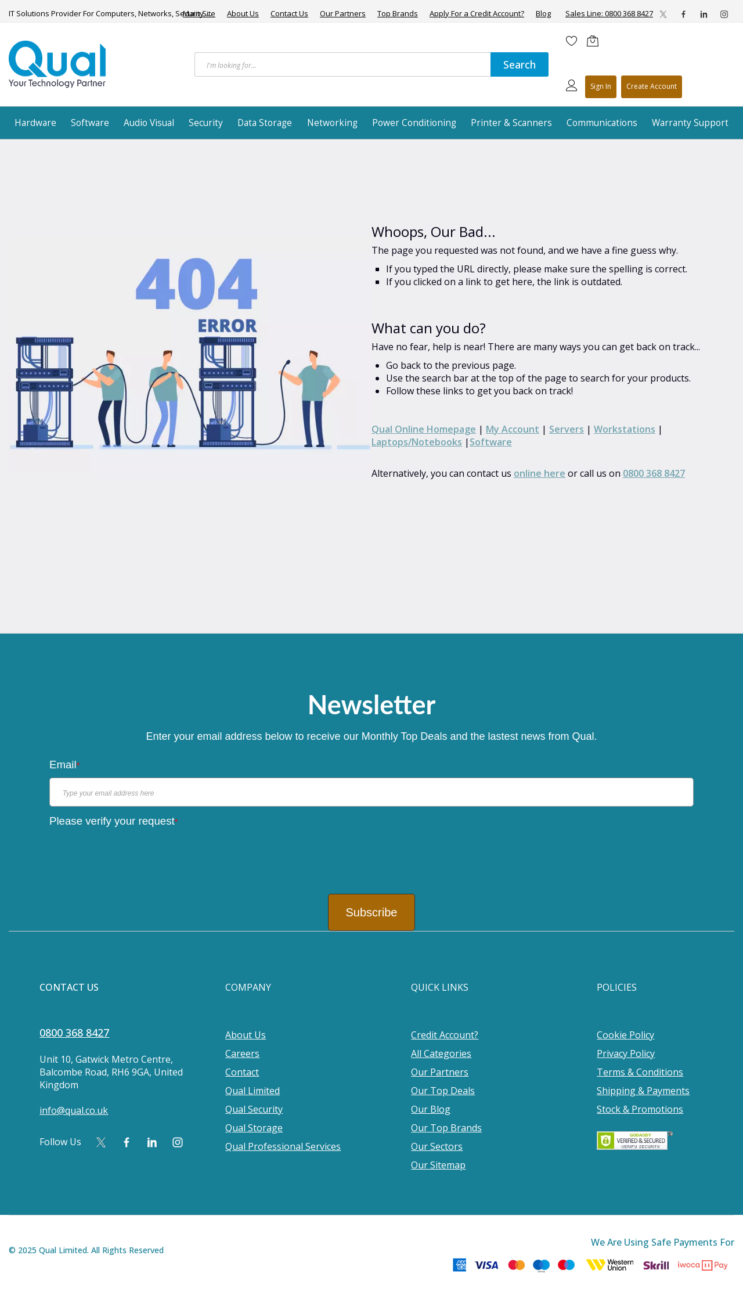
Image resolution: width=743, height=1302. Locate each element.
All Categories (441, 1053)
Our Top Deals (443, 1090)
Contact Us (289, 14)
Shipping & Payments (643, 1090)
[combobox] (342, 64)
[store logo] (58, 64)
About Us (243, 14)
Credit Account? (444, 1034)
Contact (242, 1072)
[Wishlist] (572, 40)
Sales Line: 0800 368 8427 (609, 13)
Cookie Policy (625, 1034)
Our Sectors (437, 1146)
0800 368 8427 (654, 473)
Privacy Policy (626, 1053)
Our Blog (430, 1109)
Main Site (199, 14)
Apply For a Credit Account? (477, 14)
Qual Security (254, 1109)
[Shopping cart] (595, 40)
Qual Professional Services (283, 1146)
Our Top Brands (446, 1127)
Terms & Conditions (640, 1072)
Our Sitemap (438, 1165)
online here (539, 473)
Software (491, 442)
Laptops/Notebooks (417, 442)
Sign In (600, 86)
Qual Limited (252, 1090)
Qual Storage (254, 1127)
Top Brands (397, 14)
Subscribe (372, 912)
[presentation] (137, 856)
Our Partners (343, 14)
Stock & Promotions (640, 1109)
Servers (566, 429)
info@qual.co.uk (73, 1110)
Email (64, 764)
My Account (512, 429)
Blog (543, 14)
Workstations (624, 429)
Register (651, 86)
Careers (242, 1053)
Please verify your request (113, 821)
